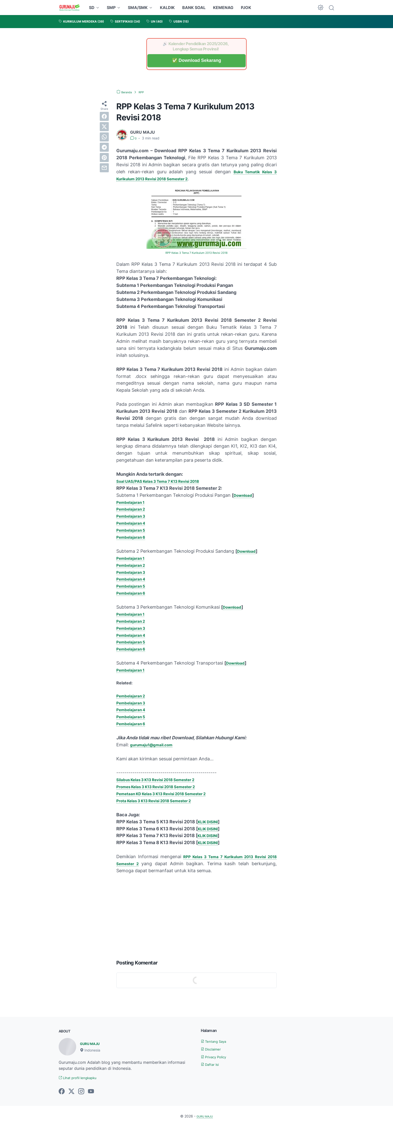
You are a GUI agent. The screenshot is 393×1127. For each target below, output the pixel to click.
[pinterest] (104, 157)
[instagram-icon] (81, 1092)
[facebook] (104, 116)
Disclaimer (213, 1048)
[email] (104, 167)
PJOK (246, 7)
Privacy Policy (217, 1056)
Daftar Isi (212, 1064)
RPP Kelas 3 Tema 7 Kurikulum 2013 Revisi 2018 (196, 252)
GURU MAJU (92, 1043)
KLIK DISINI (210, 821)
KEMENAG (223, 7)
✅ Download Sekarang (196, 60)
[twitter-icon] (71, 1092)
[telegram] (104, 147)
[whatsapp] (104, 136)
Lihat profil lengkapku (82, 1078)
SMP (111, 7)
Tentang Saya (216, 1040)
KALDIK (167, 7)
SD (91, 7)
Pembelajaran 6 (133, 536)
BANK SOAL (194, 7)
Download (244, 495)
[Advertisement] (196, 915)
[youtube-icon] (91, 1092)
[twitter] (104, 126)
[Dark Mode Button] (321, 8)
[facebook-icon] (62, 1092)
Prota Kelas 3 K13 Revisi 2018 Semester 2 (161, 800)
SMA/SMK (138, 7)
